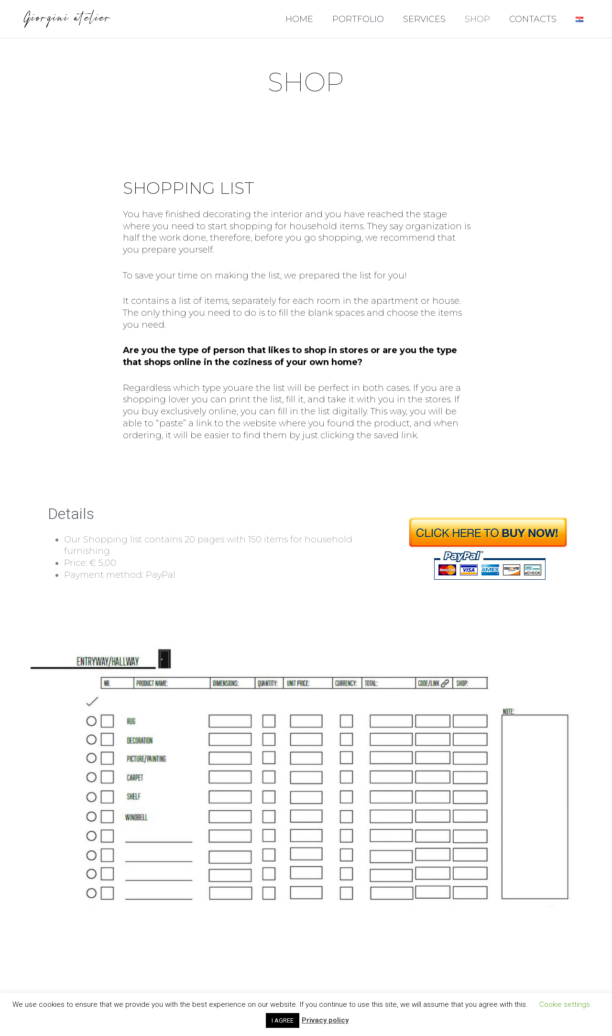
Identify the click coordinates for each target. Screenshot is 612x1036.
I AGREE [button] (283, 1020)
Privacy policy (325, 1020)
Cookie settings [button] (564, 1004)
